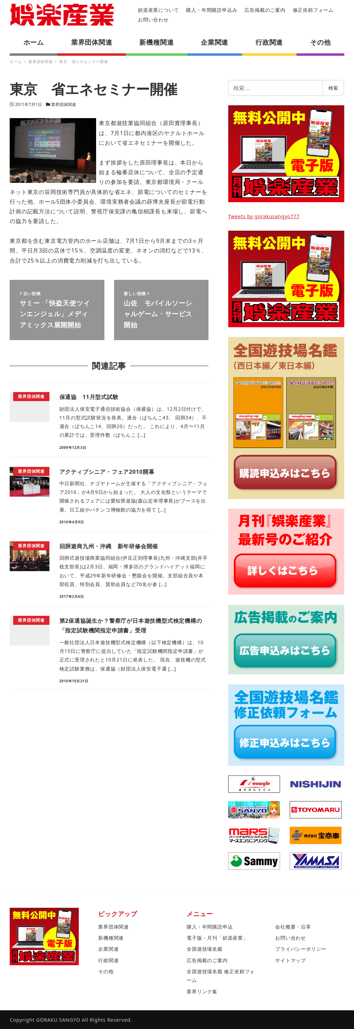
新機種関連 (111, 937)
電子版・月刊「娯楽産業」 (217, 937)
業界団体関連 (63, 104)
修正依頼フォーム (313, 10)
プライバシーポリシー (300, 949)
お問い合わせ (153, 19)
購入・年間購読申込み (211, 10)
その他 (105, 971)
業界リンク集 (202, 991)
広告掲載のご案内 (264, 10)
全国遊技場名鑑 (205, 949)
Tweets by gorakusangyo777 (264, 216)
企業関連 (108, 949)
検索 (333, 88)
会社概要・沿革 (293, 926)
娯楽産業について (158, 10)
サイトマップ (290, 960)
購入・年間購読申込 (210, 926)
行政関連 (108, 960)
